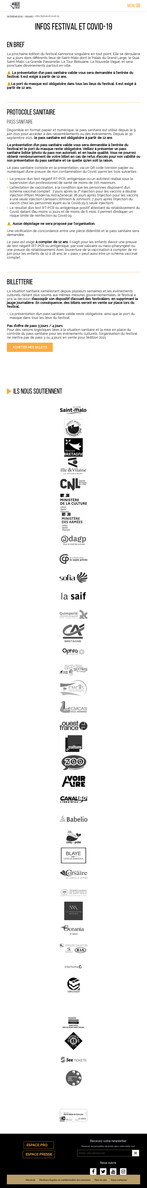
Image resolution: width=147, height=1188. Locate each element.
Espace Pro (38, 1145)
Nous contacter (119, 1180)
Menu (133, 5)
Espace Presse (39, 1154)
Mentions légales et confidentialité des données (65, 1180)
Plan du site (101, 1180)
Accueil (29, 16)
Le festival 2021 (15, 16)
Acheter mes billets (29, 347)
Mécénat (30, 1180)
